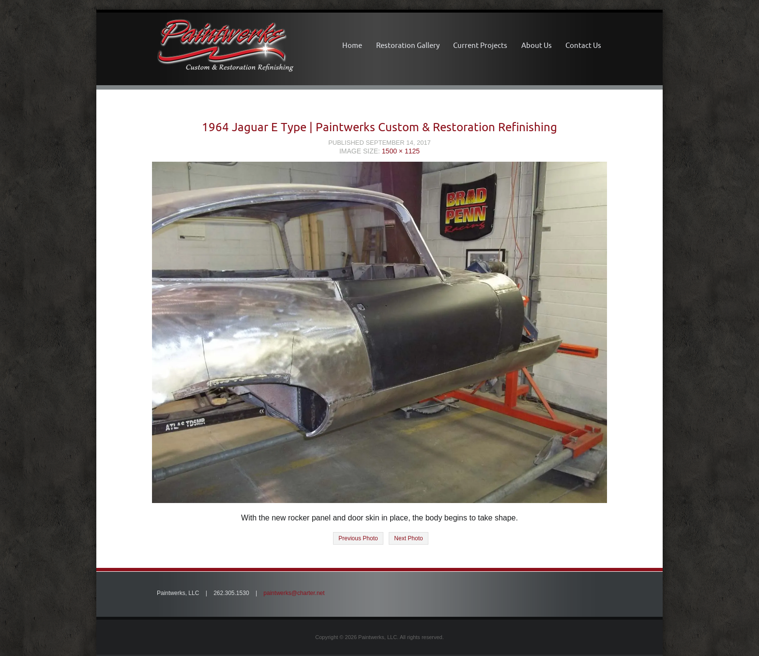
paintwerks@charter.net (293, 593)
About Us (536, 45)
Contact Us (583, 45)
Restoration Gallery (408, 45)
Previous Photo (358, 538)
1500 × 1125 (401, 151)
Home (352, 45)
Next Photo (408, 538)
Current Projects (480, 45)
